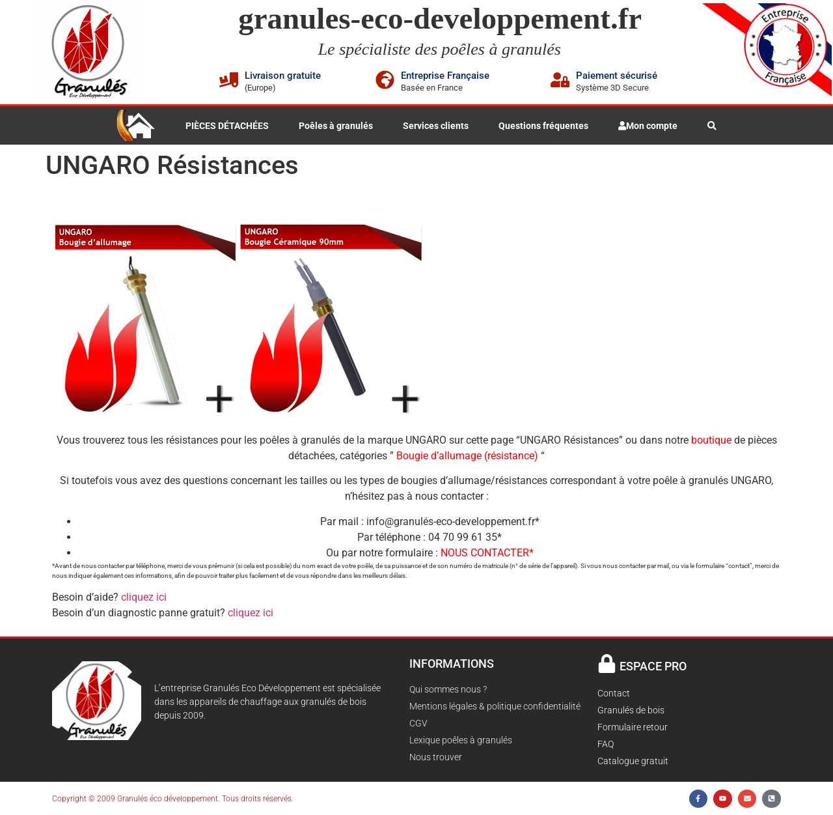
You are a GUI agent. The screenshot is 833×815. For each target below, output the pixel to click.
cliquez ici (144, 597)
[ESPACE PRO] (606, 663)
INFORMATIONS (451, 663)
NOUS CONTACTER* (487, 553)
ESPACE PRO (653, 666)
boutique (711, 440)
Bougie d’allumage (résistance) (467, 456)
